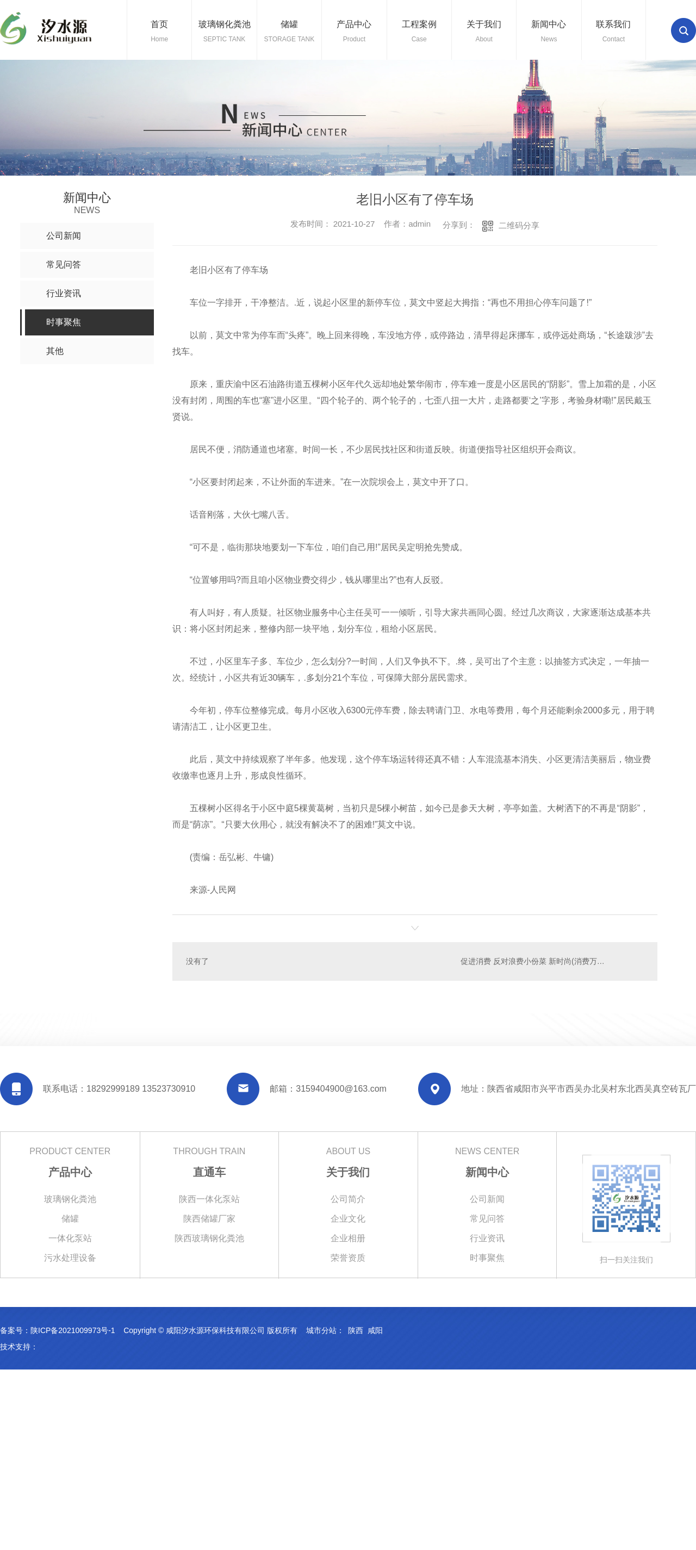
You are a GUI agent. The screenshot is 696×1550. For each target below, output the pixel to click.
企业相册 (348, 1238)
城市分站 (321, 1330)
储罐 (70, 1218)
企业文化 (348, 1218)
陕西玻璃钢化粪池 (209, 1238)
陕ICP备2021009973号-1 (72, 1330)
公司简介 (348, 1199)
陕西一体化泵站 (209, 1199)
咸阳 (375, 1330)
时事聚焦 (487, 1257)
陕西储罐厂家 (209, 1218)
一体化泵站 (70, 1238)
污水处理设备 (70, 1257)
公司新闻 (487, 1199)
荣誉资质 (348, 1257)
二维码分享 (519, 225)
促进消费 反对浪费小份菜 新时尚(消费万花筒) (537, 961)
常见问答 (487, 1218)
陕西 (355, 1330)
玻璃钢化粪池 (70, 1199)
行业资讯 (487, 1238)
